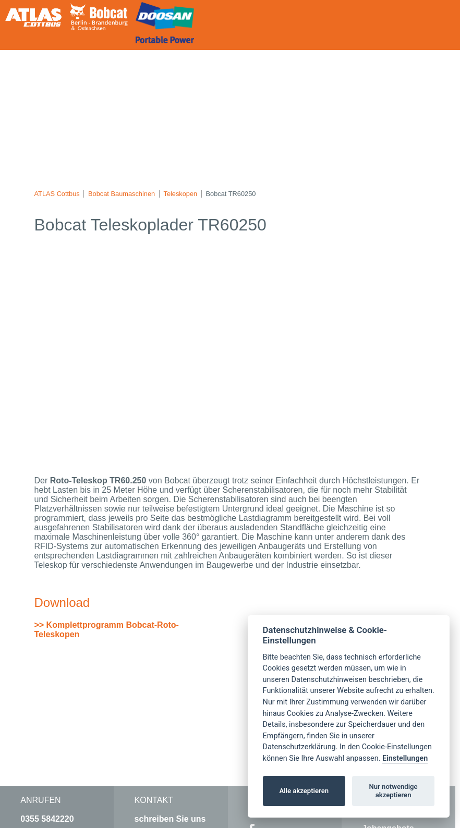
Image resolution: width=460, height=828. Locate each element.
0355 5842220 (47, 818)
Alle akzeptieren (304, 791)
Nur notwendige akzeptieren (393, 791)
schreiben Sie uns (170, 818)
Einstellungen (405, 758)
